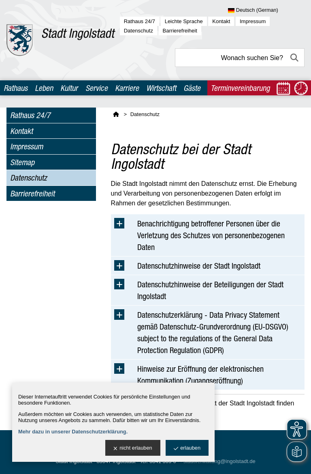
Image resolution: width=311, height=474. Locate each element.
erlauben (187, 448)
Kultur (69, 88)
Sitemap (22, 162)
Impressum (253, 21)
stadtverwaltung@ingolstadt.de (219, 461)
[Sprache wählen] (266, 10)
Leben (44, 88)
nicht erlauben (132, 448)
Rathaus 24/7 (139, 21)
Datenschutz (138, 31)
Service (96, 88)
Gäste (191, 88)
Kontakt (221, 21)
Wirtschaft (161, 88)
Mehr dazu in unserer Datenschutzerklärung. (73, 432)
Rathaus (16, 88)
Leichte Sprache (184, 21)
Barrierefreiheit (180, 31)
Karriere (127, 88)
